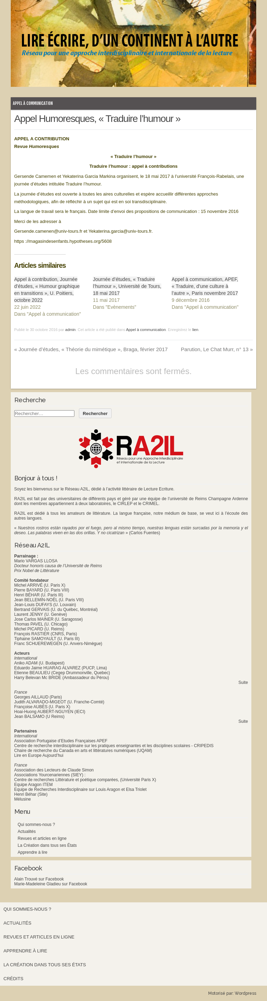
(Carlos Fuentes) (144, 532)
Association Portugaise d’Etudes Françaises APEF (60, 740)
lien (195, 330)
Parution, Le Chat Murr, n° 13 (217, 349)
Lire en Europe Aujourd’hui (38, 755)
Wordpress (245, 993)
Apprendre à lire (32, 852)
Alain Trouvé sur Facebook (39, 879)
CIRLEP (125, 503)
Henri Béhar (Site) (31, 794)
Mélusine (22, 799)
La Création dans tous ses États (47, 845)
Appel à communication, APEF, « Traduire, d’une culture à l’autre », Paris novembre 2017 (205, 286)
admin (70, 330)
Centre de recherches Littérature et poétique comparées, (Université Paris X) (85, 779)
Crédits (13, 978)
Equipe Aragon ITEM (33, 784)
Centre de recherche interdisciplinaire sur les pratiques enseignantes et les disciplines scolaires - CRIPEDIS (114, 745)
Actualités (27, 831)
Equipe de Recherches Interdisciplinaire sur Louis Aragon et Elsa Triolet (80, 789)
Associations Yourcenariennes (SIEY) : (50, 774)
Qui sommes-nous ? (36, 824)
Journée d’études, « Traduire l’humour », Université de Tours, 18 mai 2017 (127, 286)
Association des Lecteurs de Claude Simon (54, 770)
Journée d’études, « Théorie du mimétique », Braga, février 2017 (91, 349)
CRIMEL (150, 503)
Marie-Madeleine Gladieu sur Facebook (50, 884)
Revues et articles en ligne (42, 838)
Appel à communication (33, 103)
